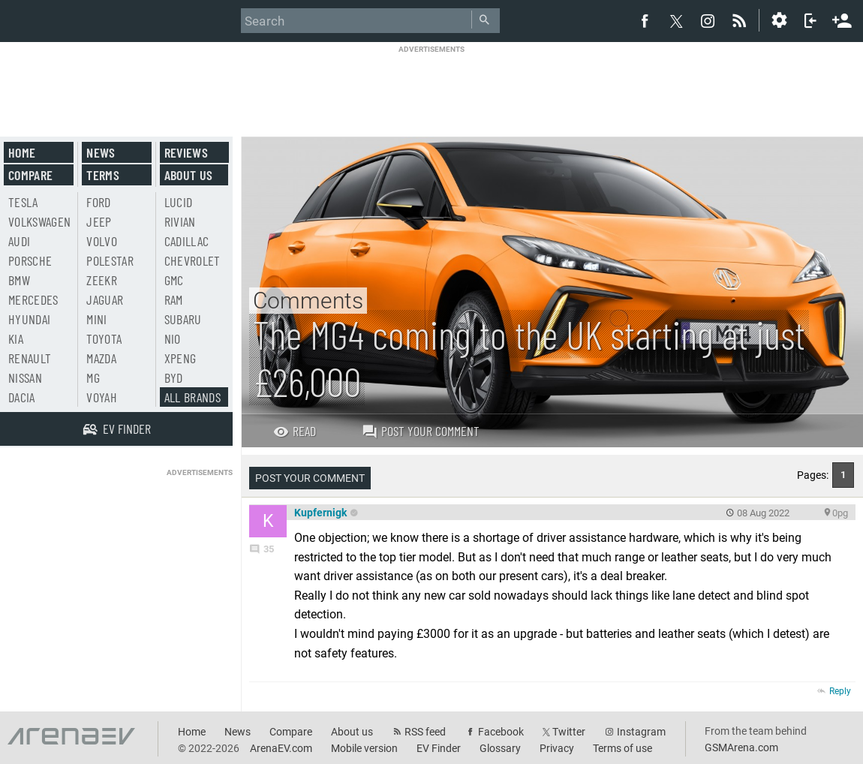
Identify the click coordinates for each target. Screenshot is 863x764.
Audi (19, 241)
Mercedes (33, 299)
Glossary (500, 748)
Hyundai (29, 319)
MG (93, 377)
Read (294, 431)
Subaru (183, 319)
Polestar (110, 260)
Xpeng (180, 358)
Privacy (557, 748)
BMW (19, 280)
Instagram (641, 732)
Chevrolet (192, 260)
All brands (192, 397)
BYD (173, 377)
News (100, 152)
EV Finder (438, 748)
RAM (173, 299)
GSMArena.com (741, 747)
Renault (29, 358)
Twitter (568, 732)
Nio (172, 338)
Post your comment (421, 431)
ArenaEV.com (281, 748)
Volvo (101, 241)
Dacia (21, 397)
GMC (174, 280)
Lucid (178, 202)
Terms (102, 175)
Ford (98, 202)
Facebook (501, 732)
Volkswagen (39, 221)
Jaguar (104, 299)
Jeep (98, 221)
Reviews (186, 152)
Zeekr (101, 280)
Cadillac (186, 241)
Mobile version (364, 748)
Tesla (23, 202)
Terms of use (622, 748)
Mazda (101, 358)
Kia (15, 338)
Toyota (104, 338)
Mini (96, 319)
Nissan (25, 377)
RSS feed (425, 732)
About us (188, 175)
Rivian (180, 221)
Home (21, 152)
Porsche (30, 260)
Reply (840, 691)
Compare (30, 175)
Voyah (101, 397)
